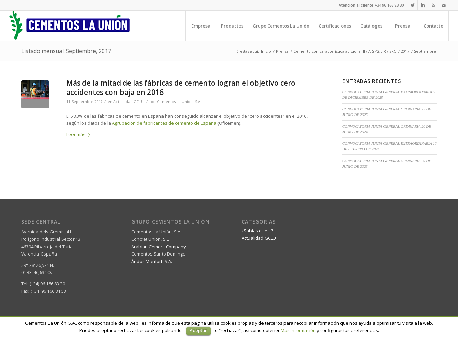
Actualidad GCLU (128, 101)
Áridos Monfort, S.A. (151, 261)
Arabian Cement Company (158, 246)
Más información (298, 330)
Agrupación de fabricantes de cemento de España (164, 123)
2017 (405, 51)
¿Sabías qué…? (257, 231)
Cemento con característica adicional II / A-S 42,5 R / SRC (344, 51)
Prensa (282, 51)
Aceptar (198, 330)
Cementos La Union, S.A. (179, 101)
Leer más (79, 134)
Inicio (266, 51)
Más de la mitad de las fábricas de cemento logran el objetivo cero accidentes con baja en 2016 (180, 87)
